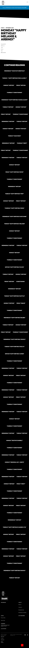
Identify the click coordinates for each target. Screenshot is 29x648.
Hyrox (2, 641)
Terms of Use (3, 620)
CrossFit (2, 638)
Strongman (2, 639)
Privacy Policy (3, 617)
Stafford (2, 642)
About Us (19, 604)
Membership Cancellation (22, 612)
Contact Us (20, 607)
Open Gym (2, 636)
